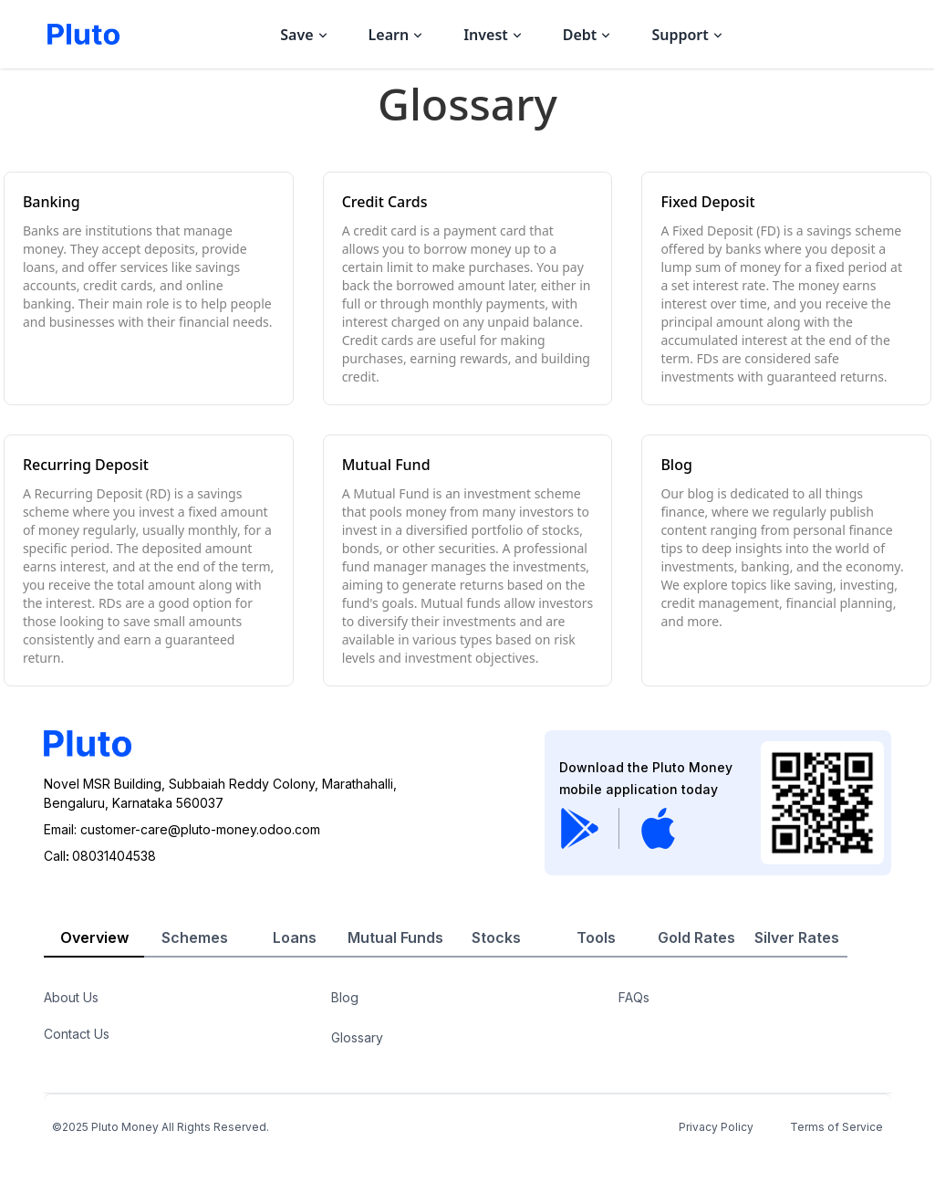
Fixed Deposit (707, 202)
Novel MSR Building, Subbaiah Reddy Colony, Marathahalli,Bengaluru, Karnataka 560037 (220, 793)
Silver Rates (796, 937)
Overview (94, 937)
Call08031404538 (100, 856)
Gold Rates (696, 937)
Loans (295, 937)
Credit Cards (385, 202)
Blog (675, 465)
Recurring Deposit (86, 465)
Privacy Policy (716, 1127)
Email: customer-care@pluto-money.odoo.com (182, 829)
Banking (51, 202)
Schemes (194, 937)
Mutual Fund (386, 465)
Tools (596, 937)
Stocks (496, 937)
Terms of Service (836, 1127)
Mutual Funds (395, 937)
